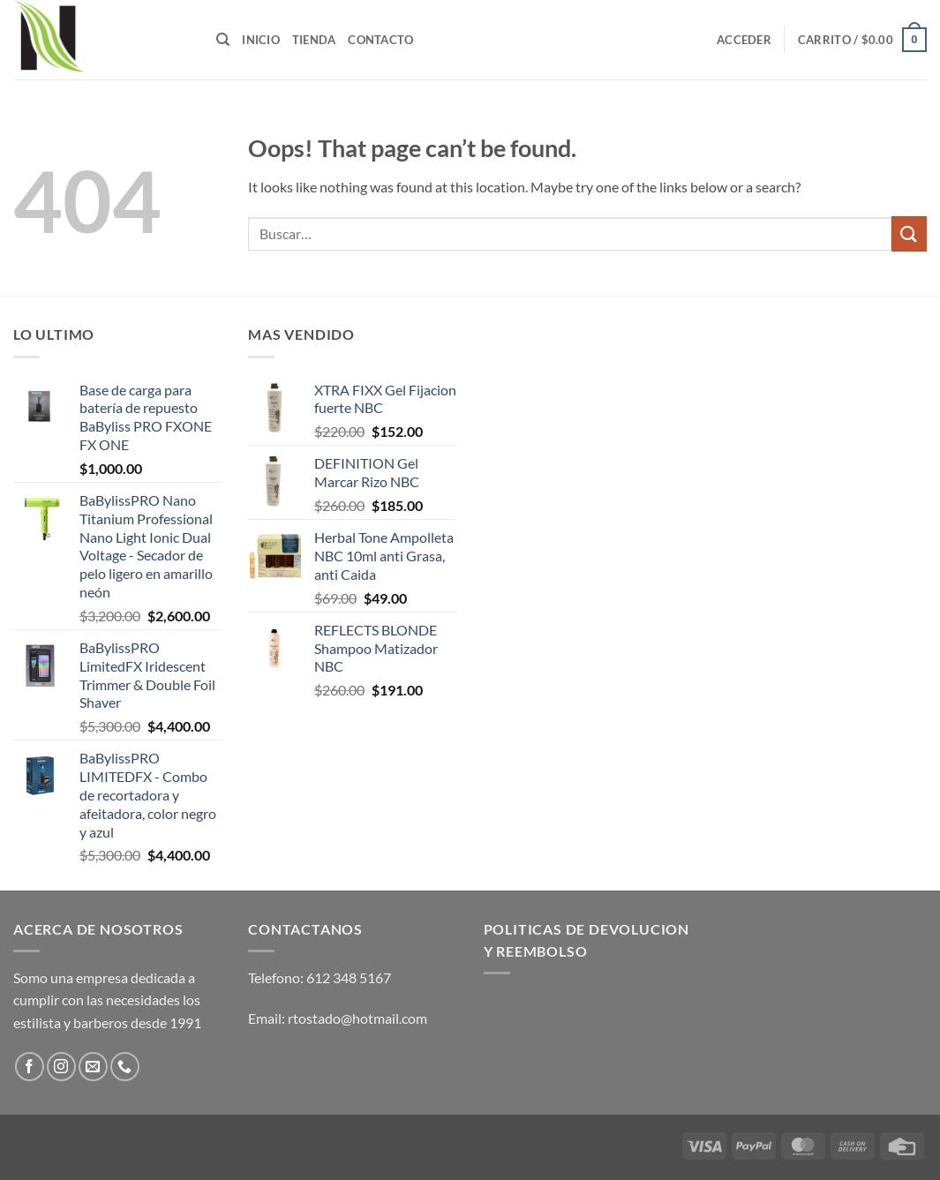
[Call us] (124, 1066)
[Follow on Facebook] (29, 1066)
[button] (744, 40)
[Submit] (909, 233)
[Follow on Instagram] (61, 1066)
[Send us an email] (93, 1066)
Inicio (261, 40)
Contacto (380, 40)
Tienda (314, 40)
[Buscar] (222, 39)
